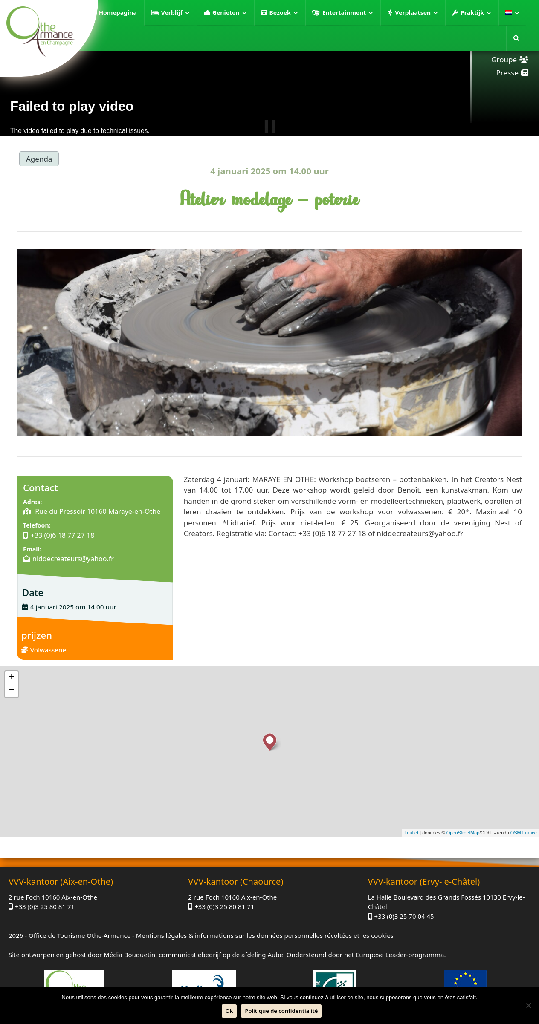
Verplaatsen (416, 13)
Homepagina (117, 13)
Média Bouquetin (129, 954)
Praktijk (476, 13)
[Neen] (528, 1005)
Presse (507, 73)
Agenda (39, 159)
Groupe (504, 59)
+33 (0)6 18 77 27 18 (62, 535)
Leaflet (411, 832)
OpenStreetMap (463, 832)
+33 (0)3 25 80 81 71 (45, 906)
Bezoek (284, 13)
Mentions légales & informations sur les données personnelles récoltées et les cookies (265, 935)
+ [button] (11, 677)
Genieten (229, 13)
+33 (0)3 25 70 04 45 (404, 916)
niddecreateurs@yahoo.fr (73, 558)
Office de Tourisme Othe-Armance (79, 935)
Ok (229, 1011)
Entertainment (348, 13)
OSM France (523, 832)
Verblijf (175, 13)
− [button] (11, 690)
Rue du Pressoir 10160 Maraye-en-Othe (96, 511)
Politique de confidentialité (281, 1011)
